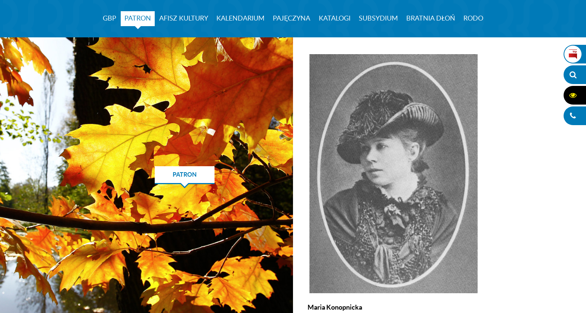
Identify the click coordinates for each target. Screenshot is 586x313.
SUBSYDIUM (378, 18)
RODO (473, 18)
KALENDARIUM (240, 18)
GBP (109, 18)
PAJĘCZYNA (291, 18)
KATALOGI (335, 18)
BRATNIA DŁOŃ (430, 18)
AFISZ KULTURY (183, 18)
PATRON (137, 18)
